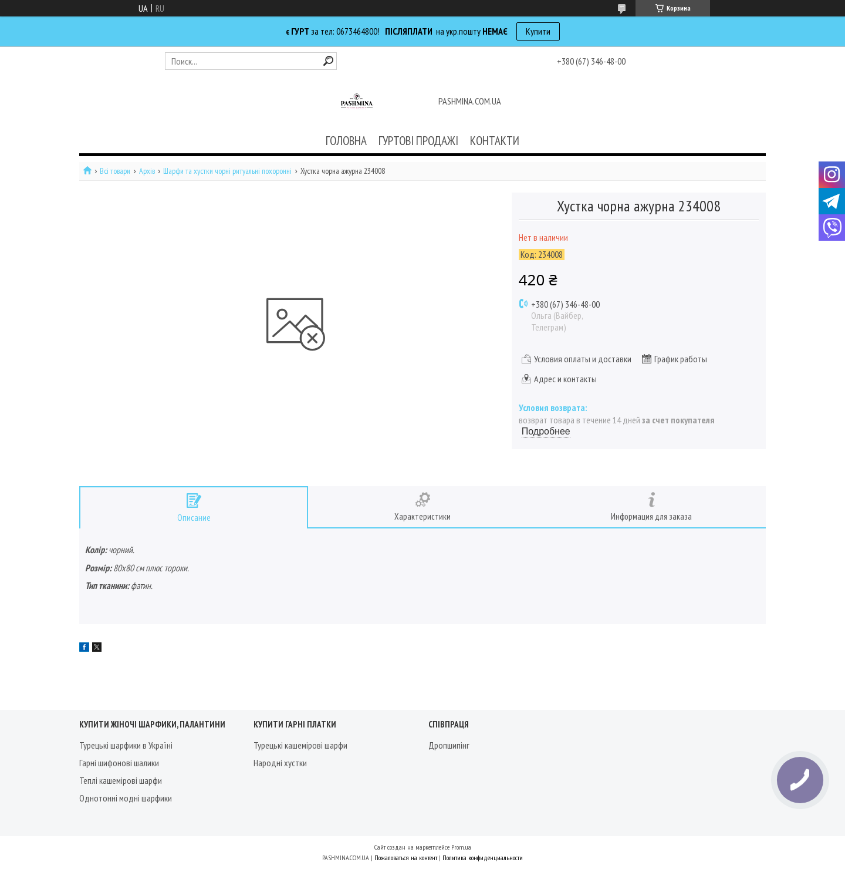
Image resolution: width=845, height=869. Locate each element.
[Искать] (328, 60)
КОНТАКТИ (494, 141)
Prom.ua (461, 847)
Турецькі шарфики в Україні (126, 745)
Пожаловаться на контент (405, 857)
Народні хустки (280, 763)
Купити (538, 31)
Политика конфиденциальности (482, 857)
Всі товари (115, 171)
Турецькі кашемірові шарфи (300, 745)
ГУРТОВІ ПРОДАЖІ (418, 141)
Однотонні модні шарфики (125, 798)
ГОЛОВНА (346, 141)
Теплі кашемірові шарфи (120, 780)
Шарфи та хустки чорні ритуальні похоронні (227, 171)
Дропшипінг (448, 745)
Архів (147, 171)
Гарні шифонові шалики (119, 763)
